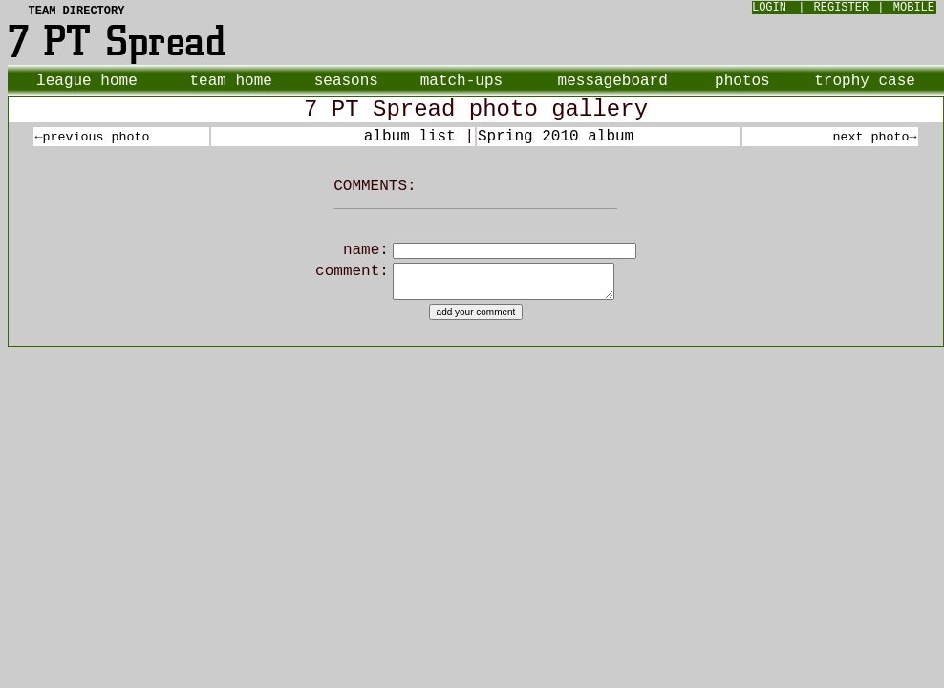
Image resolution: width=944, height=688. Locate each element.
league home (87, 81)
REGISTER (841, 7)
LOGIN (769, 7)
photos (742, 81)
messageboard (613, 81)
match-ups (461, 81)
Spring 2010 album (555, 136)
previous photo (95, 137)
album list (410, 136)
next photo (871, 137)
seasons (346, 81)
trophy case (864, 81)
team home (230, 81)
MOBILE (913, 7)
